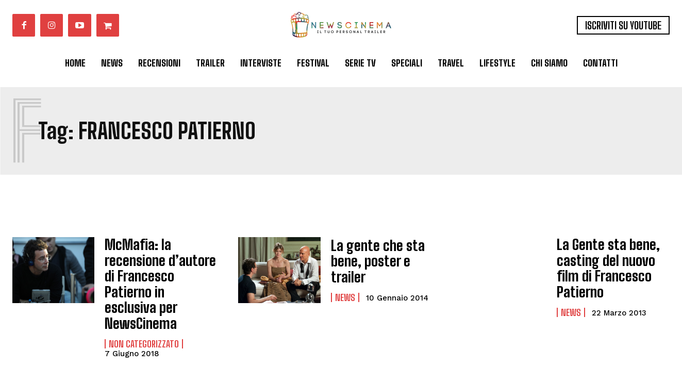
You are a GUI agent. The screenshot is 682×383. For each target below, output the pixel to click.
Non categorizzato (144, 317)
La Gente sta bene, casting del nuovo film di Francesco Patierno (611, 261)
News (345, 287)
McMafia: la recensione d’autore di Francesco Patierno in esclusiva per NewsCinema (159, 271)
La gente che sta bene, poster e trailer (386, 261)
